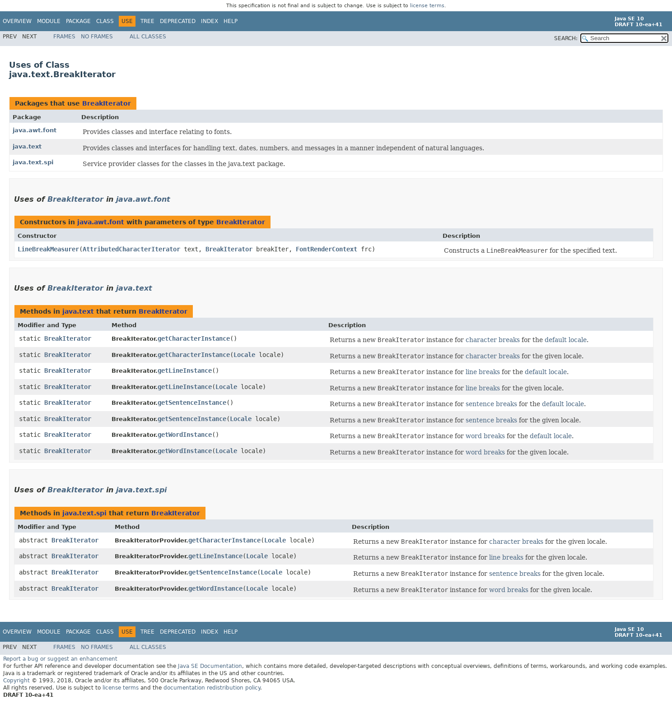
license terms (427, 6)
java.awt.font (34, 130)
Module (49, 21)
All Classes (148, 36)
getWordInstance (185, 434)
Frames (64, 36)
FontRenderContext (326, 249)
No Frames (97, 36)
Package (78, 21)
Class (105, 21)
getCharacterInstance (194, 338)
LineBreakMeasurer (48, 249)
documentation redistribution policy (211, 688)
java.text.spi (33, 162)
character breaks (493, 339)
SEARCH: (566, 38)
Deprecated (178, 21)
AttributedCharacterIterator (131, 249)
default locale (566, 339)
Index (209, 21)
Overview (17, 21)
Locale (244, 354)
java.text (27, 146)
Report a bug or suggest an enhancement (60, 659)
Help (231, 21)
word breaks (485, 436)
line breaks (483, 371)
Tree (147, 21)
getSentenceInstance (192, 402)
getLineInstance (185, 370)
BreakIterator (106, 103)
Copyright (16, 680)
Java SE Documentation (210, 666)
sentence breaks (491, 404)
